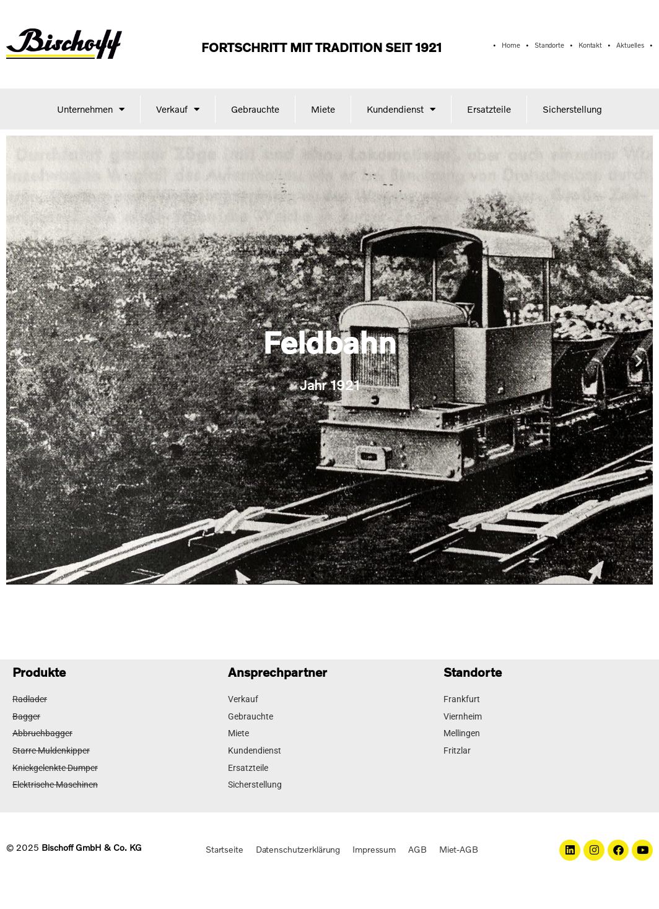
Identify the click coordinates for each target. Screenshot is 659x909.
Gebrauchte (255, 109)
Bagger (26, 716)
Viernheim (462, 716)
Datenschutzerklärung (298, 845)
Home (511, 45)
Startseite (223, 845)
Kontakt (591, 45)
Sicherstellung (572, 109)
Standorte (550, 45)
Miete (323, 109)
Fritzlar (457, 749)
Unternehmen (90, 109)
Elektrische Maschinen (55, 783)
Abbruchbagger (42, 732)
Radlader (29, 699)
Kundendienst (401, 109)
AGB (418, 845)
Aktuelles (632, 45)
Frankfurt (461, 699)
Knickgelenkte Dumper (55, 766)
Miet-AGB (460, 845)
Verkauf (177, 109)
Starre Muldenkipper (51, 749)
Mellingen (461, 732)
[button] (313, 575)
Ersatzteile (489, 109)
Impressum (375, 845)
